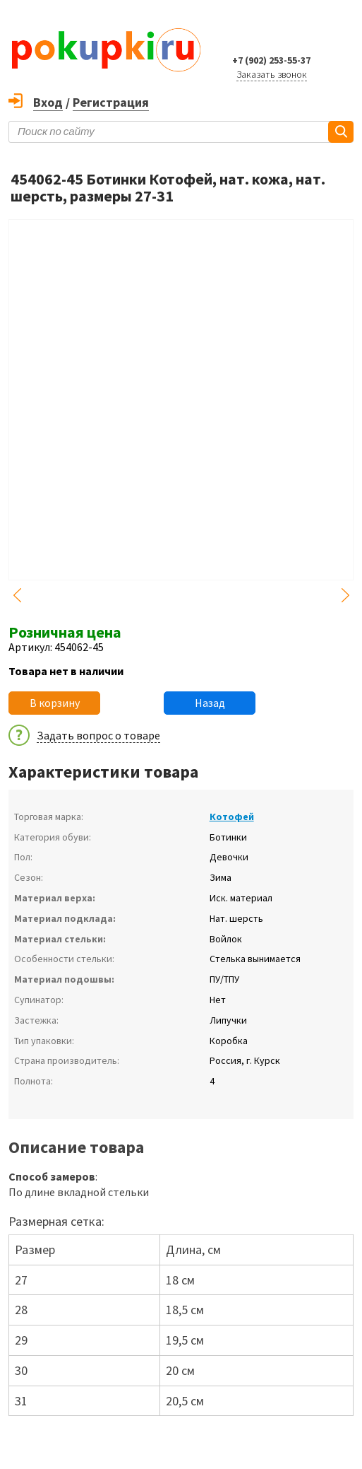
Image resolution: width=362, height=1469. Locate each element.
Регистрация (111, 102)
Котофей (232, 816)
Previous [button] (16, 595)
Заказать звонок (271, 74)
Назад (210, 703)
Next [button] (345, 595)
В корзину (55, 703)
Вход (48, 102)
